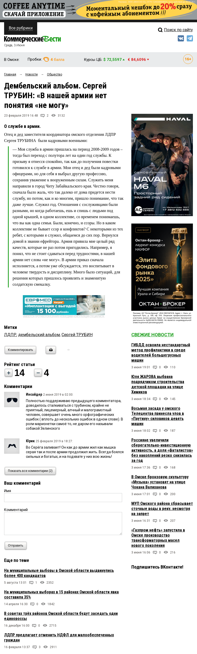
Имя (7, 491)
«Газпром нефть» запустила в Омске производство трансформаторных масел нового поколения (158, 538)
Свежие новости (152, 334)
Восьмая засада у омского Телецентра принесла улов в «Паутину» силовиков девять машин (157, 416)
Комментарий (16, 510)
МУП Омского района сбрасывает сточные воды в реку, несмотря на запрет (162, 508)
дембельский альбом (39, 334)
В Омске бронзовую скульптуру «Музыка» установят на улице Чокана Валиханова (160, 482)
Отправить (17, 545)
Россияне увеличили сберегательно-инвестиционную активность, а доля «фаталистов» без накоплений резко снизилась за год (162, 450)
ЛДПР (10, 334)
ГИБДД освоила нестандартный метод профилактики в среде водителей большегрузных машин (160, 352)
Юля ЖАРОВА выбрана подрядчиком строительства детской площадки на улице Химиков (157, 384)
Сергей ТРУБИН (77, 334)
